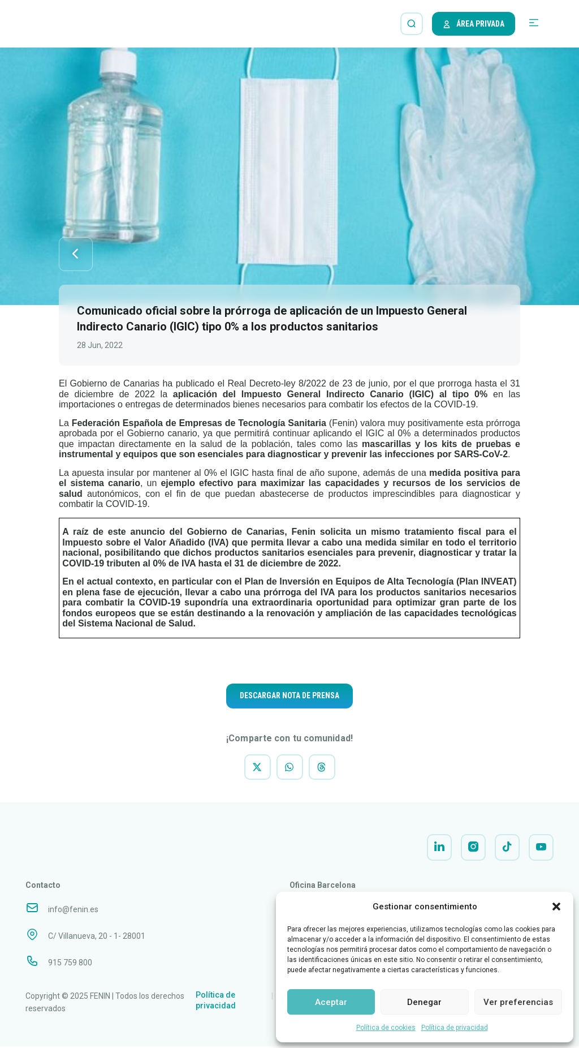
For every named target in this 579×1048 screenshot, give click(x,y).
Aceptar (331, 1002)
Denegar (424, 1002)
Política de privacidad (454, 1028)
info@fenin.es (73, 910)
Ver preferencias (518, 1002)
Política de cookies (386, 1028)
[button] (556, 906)
